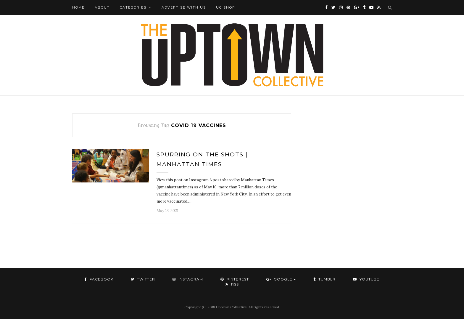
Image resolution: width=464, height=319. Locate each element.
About (102, 7)
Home (78, 7)
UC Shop (225, 7)
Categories (133, 7)
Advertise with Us (184, 7)
